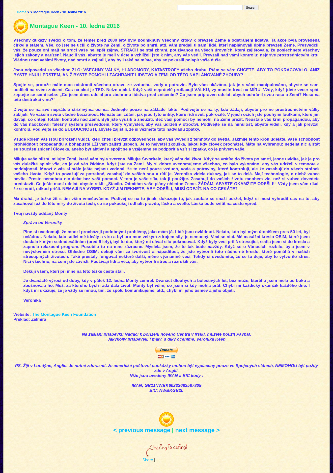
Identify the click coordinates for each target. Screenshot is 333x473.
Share (147, 460)
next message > (197, 430)
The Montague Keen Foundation (64, 314)
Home (22, 12)
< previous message (141, 430)
